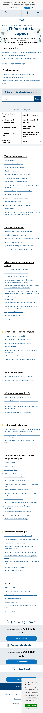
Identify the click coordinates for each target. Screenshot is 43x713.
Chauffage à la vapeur (11, 171)
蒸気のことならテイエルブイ (21, 20)
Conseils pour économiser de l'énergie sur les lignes (21, 552)
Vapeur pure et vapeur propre (14, 167)
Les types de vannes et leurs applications (17, 591)
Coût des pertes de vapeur (13, 571)
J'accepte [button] (28, 705)
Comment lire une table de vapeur (13, 77)
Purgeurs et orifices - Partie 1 (13, 312)
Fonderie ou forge (10, 588)
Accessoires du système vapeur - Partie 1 (17, 340)
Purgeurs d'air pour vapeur (13, 202)
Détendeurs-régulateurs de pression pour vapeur (20, 595)
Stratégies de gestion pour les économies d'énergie (21, 539)
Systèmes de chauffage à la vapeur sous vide (19, 246)
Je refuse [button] (34, 705)
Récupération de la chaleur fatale (15, 543)
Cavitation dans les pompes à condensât (17, 512)
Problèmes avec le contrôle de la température (19, 231)
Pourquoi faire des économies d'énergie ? (18, 536)
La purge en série (10, 473)
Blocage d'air (8, 466)
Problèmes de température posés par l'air (18, 191)
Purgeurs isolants (10, 347)
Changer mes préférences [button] (31, 708)
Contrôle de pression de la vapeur (15, 235)
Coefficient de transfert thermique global (17, 174)
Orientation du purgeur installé (14, 336)
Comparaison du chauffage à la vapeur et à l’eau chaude (22, 239)
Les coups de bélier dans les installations (17, 490)
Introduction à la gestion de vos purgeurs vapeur (20, 359)
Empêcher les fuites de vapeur (14, 567)
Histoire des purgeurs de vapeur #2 (16, 276)
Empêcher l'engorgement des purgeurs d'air (18, 380)
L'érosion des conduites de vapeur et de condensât (21, 502)
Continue (27, 7)
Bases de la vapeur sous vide (13, 242)
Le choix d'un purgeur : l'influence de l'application (18, 75)
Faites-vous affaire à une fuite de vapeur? (17, 205)
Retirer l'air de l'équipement (13, 194)
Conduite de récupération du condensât (17, 412)
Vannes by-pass (9, 611)
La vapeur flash (9, 209)
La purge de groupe (10, 470)
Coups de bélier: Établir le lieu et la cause (17, 480)
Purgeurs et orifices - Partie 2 (13, 315)
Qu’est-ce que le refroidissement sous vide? (18, 249)
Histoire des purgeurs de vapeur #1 (16, 273)
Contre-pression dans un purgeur (15, 319)
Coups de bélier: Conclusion (13, 499)
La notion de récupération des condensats (18, 397)
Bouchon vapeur (9, 463)
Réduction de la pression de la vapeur (16, 198)
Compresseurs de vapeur (12, 598)
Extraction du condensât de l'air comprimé (18, 377)
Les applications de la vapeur (13, 164)
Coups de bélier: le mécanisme (14, 477)
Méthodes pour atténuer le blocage (16, 519)
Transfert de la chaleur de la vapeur (16, 178)
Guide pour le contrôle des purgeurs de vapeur (19, 356)
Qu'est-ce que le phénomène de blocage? (17, 515)
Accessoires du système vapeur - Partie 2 (17, 343)
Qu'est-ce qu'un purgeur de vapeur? (16, 269)
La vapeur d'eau (9, 160)
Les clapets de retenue (11, 602)
